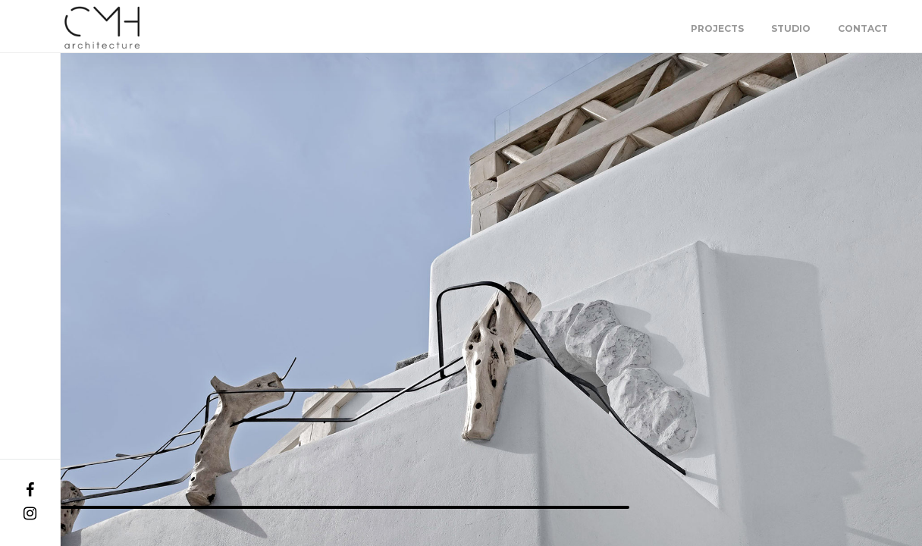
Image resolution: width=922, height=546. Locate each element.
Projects (717, 28)
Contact (863, 28)
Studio (791, 28)
